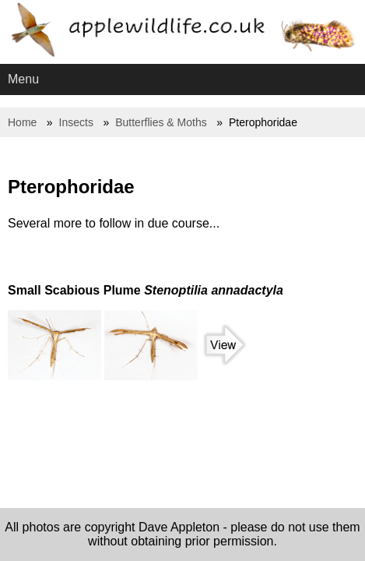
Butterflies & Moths (161, 122)
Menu (23, 79)
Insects (76, 122)
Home (22, 122)
